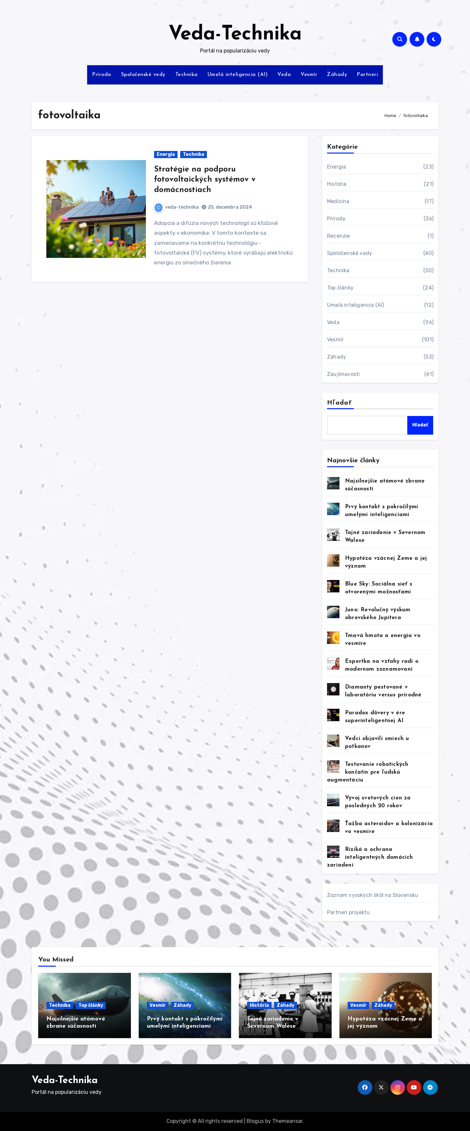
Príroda (101, 74)
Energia (166, 154)
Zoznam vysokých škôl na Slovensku (372, 895)
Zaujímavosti (343, 374)
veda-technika (176, 207)
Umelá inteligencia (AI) (238, 74)
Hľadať (339, 403)
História (337, 184)
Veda (284, 74)
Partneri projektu (348, 912)
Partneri (367, 74)
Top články (340, 288)
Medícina (338, 201)
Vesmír (309, 74)
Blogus (255, 1121)
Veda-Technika (235, 34)
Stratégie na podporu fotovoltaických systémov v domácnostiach (205, 180)
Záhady (337, 74)
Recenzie (338, 236)
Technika (186, 74)
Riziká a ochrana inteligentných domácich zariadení (370, 857)
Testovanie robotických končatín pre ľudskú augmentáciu (367, 772)
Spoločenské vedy (143, 74)
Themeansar (287, 1121)
